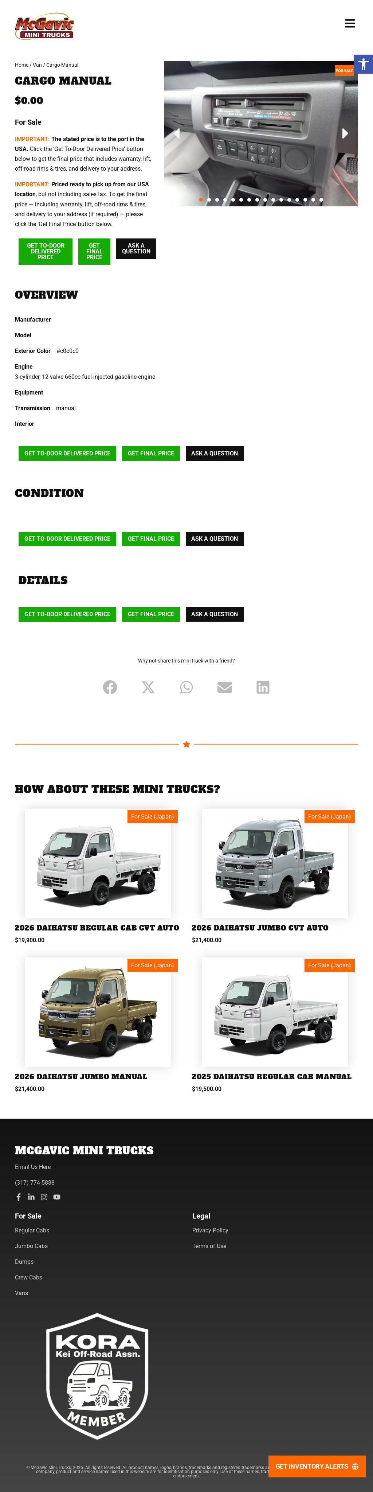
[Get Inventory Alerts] (317, 1466)
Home (21, 65)
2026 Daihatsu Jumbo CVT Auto (261, 928)
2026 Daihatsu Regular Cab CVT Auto (86, 933)
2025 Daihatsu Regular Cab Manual (272, 1086)
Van (37, 65)
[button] (363, 64)
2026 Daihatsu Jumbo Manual (82, 1086)
